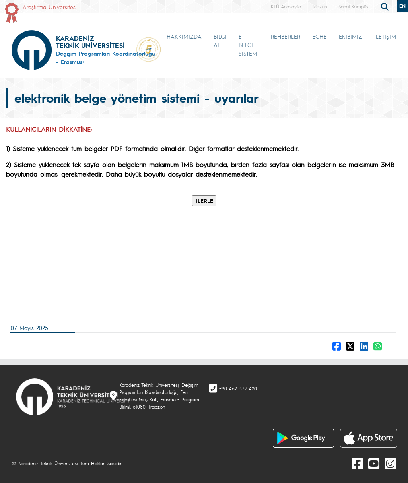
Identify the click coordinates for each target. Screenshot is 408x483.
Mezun (320, 6)
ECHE (319, 36)
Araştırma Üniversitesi (50, 6)
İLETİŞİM (385, 36)
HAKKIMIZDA (184, 36)
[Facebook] (357, 463)
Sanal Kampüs (353, 6)
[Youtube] (373, 463)
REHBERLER (285, 36)
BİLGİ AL (220, 40)
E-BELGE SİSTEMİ (249, 45)
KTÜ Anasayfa (286, 6)
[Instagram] (390, 463)
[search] (386, 6)
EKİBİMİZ (350, 36)
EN (402, 6)
